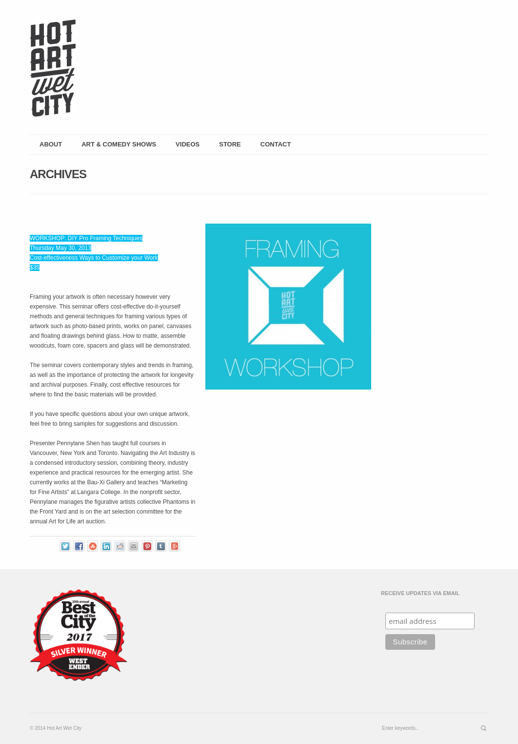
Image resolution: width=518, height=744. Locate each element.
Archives (58, 174)
